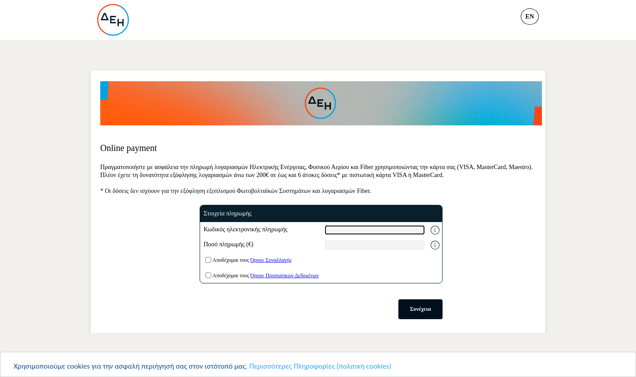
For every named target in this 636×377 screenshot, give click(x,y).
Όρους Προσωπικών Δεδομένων (284, 275)
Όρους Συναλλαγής (271, 260)
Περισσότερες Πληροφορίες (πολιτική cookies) (320, 366)
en (530, 16)
